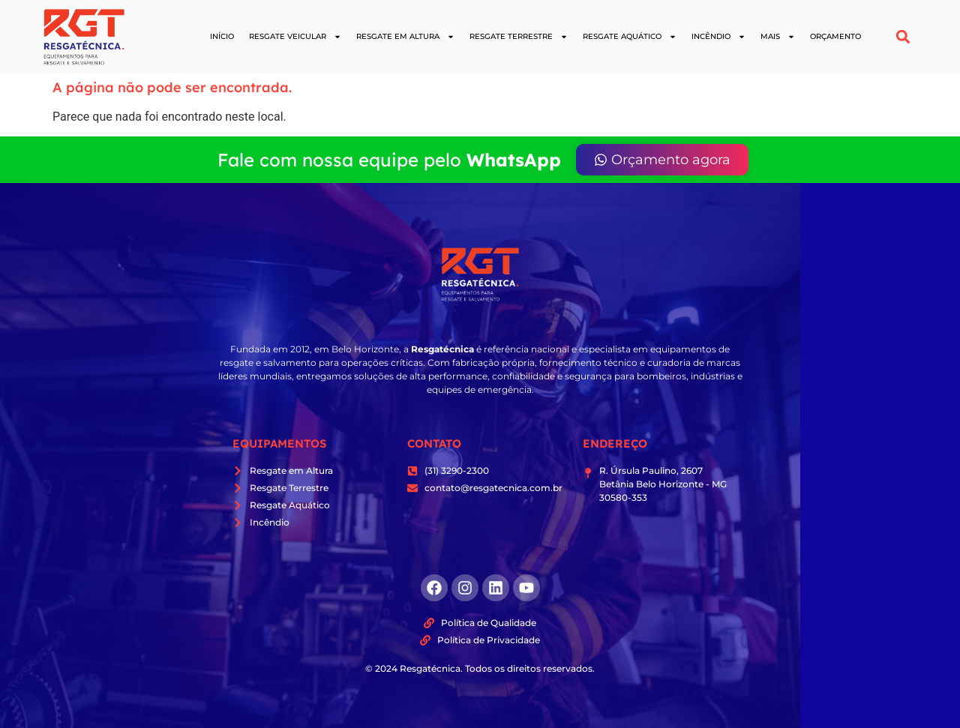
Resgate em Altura (405, 36)
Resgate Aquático (629, 36)
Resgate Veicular (295, 36)
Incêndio (719, 36)
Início (222, 36)
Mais (777, 36)
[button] (903, 37)
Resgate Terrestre (519, 36)
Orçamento (835, 36)
